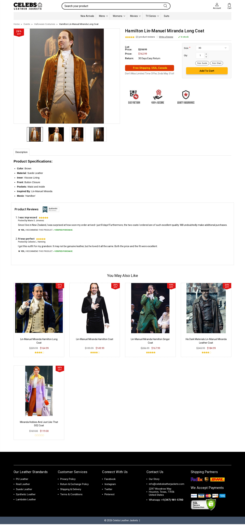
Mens (103, 16)
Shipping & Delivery (70, 489)
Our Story (154, 479)
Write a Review (166, 37)
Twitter (108, 489)
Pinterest (109, 495)
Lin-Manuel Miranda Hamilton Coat (94, 340)
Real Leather (23, 484)
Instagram (110, 484)
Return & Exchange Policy (74, 484)
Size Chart (216, 63)
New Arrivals (87, 16)
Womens (119, 16)
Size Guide (202, 63)
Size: (187, 48)
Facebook (110, 479)
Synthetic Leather (26, 495)
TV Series (152, 16)
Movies (135, 16)
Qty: (186, 55)
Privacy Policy (68, 479)
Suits (166, 16)
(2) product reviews (145, 37)
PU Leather (22, 479)
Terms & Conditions (71, 495)
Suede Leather (24, 489)
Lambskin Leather (26, 500)
